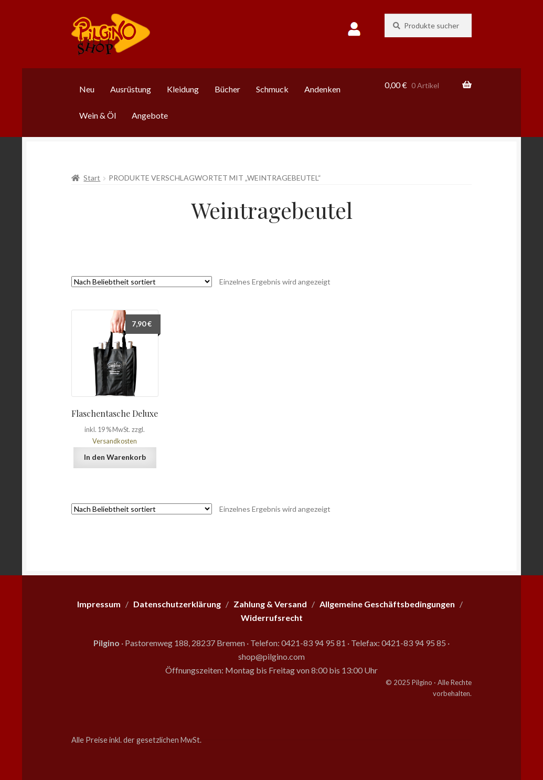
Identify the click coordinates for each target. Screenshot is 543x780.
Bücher (227, 89)
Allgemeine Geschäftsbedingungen (387, 604)
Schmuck (272, 89)
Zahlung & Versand (270, 604)
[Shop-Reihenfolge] (141, 281)
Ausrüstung (130, 89)
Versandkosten (114, 441)
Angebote (150, 115)
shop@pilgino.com (271, 656)
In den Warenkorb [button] (115, 456)
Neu (86, 89)
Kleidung (183, 89)
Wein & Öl (97, 115)
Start (91, 177)
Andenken (322, 89)
